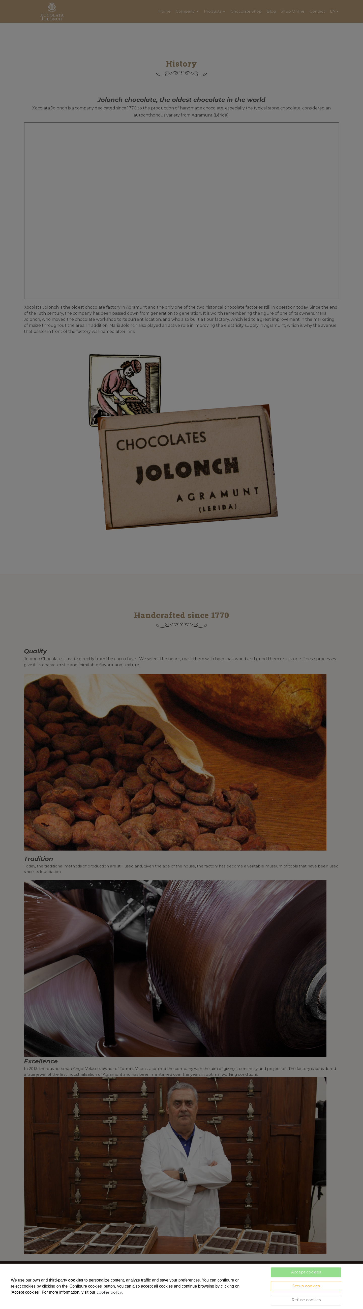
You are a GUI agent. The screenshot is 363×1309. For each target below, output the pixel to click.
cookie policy (109, 1292)
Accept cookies (306, 1272)
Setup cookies (306, 1286)
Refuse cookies (306, 1299)
